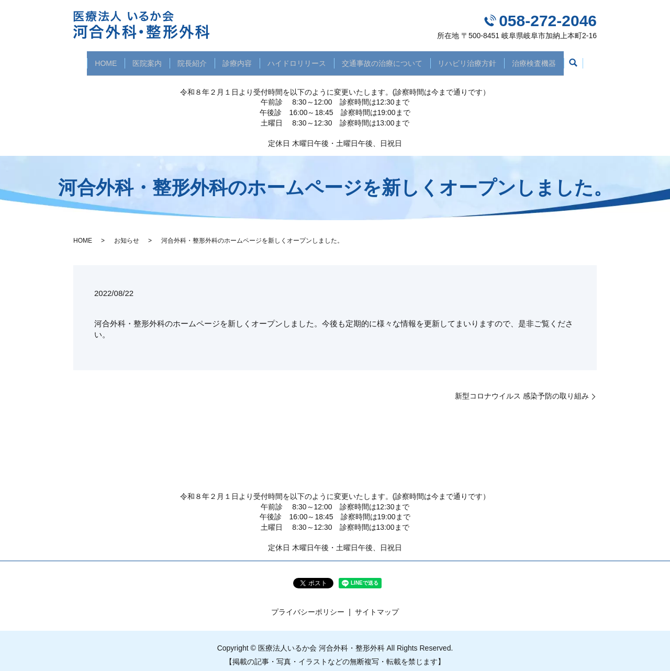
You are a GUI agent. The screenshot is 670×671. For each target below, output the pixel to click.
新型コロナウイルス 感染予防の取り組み (522, 388)
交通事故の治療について (387, 58)
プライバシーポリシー (307, 604)
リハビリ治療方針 (475, 58)
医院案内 (138, 58)
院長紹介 (187, 58)
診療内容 (235, 58)
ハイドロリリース (298, 58)
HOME (94, 58)
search (586, 59)
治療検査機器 (546, 58)
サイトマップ (377, 604)
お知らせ (126, 232)
